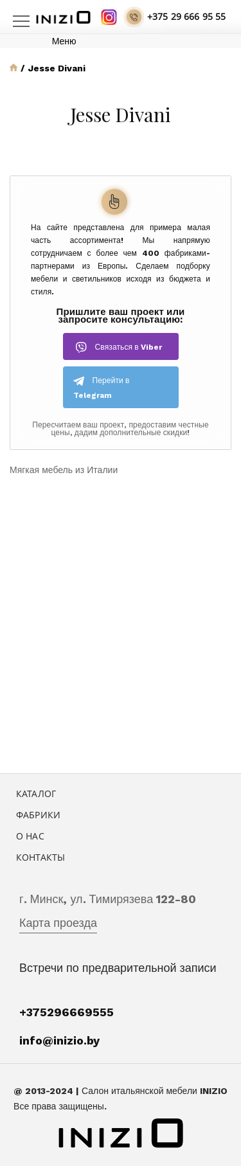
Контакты (40, 857)
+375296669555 (66, 1012)
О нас (30, 836)
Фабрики (38, 815)
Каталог (36, 793)
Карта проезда (58, 922)
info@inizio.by (59, 1040)
